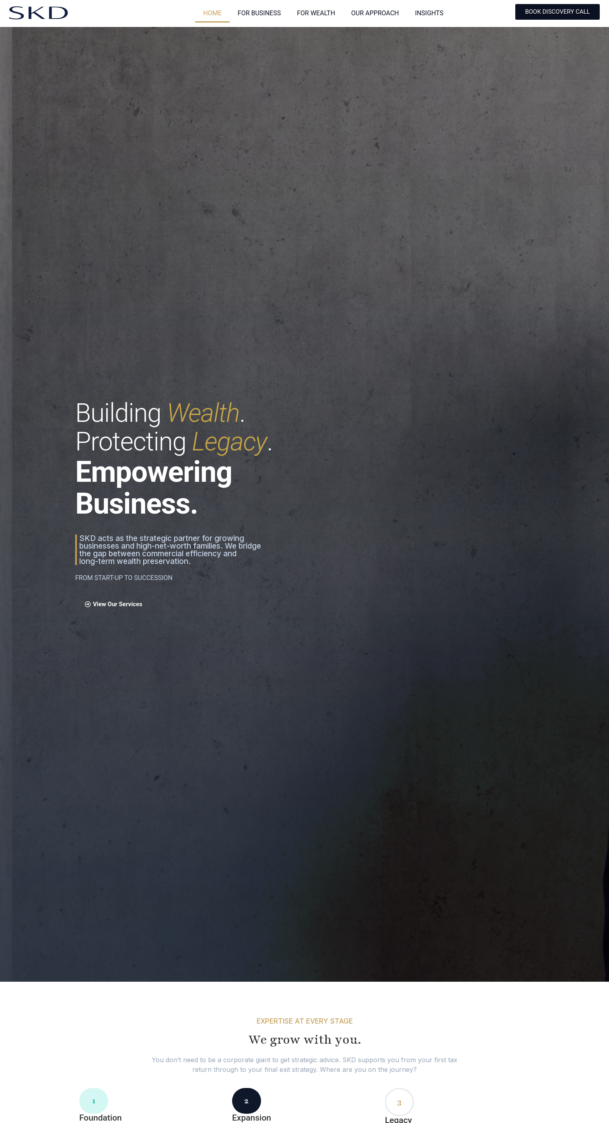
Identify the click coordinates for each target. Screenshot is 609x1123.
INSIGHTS (429, 13)
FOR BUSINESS (259, 13)
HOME (212, 13)
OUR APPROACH (375, 13)
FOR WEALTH (316, 13)
